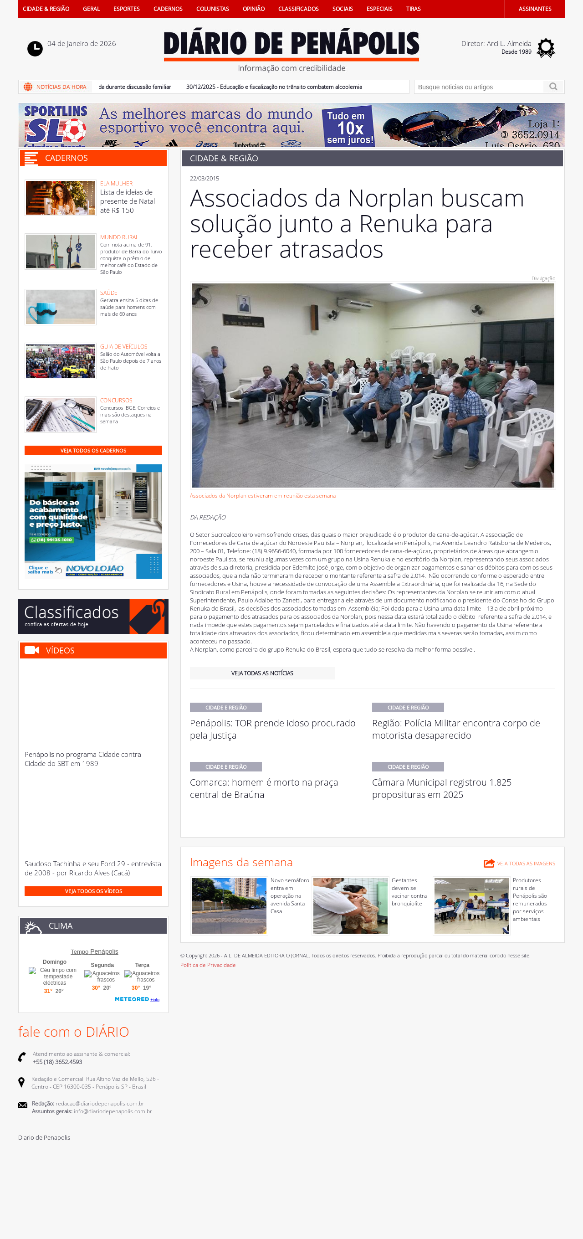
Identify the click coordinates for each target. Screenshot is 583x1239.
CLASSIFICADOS (298, 9)
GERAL (91, 9)
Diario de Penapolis (44, 1137)
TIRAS (413, 9)
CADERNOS (168, 9)
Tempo (79, 951)
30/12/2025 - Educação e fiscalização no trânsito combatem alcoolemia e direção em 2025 (301, 87)
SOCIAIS (342, 9)
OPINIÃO (254, 9)
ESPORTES (126, 9)
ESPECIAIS (380, 9)
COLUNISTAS (212, 9)
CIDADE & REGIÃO (46, 9)
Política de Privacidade (208, 965)
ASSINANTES (535, 9)
